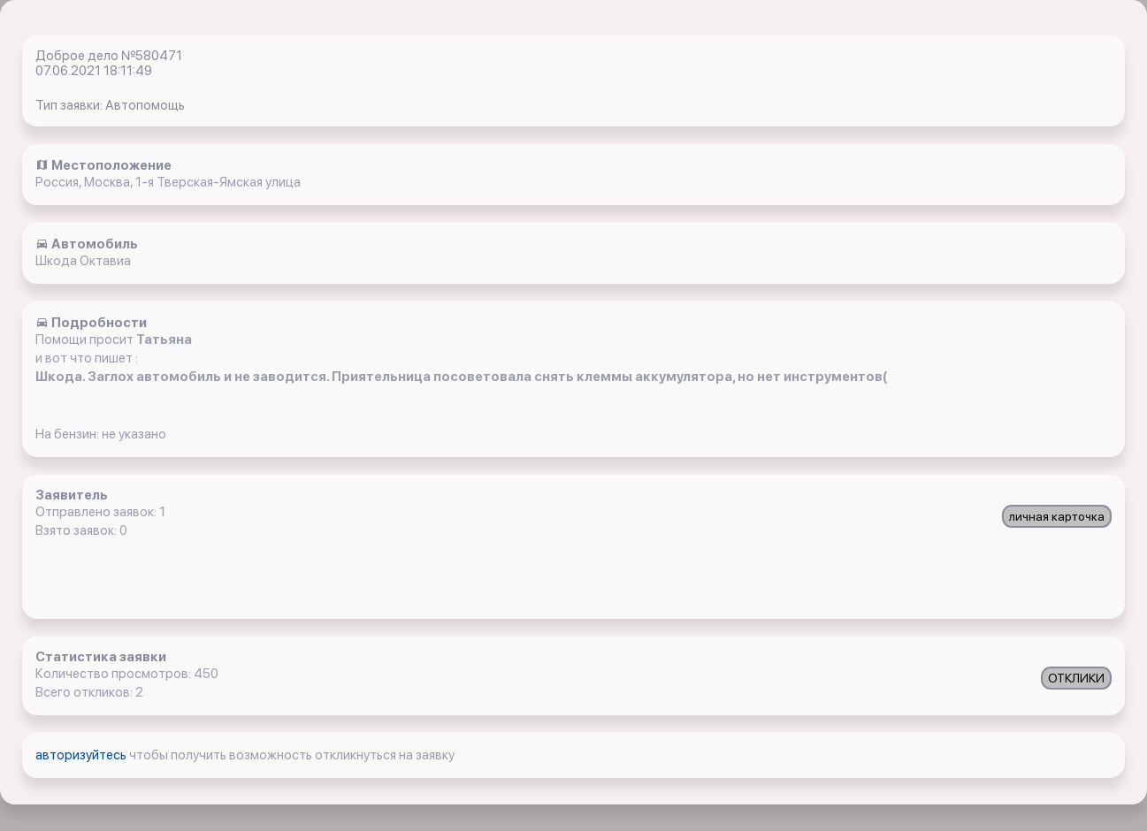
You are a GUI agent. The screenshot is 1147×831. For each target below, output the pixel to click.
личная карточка (1057, 516)
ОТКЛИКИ (1076, 678)
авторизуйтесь (82, 755)
